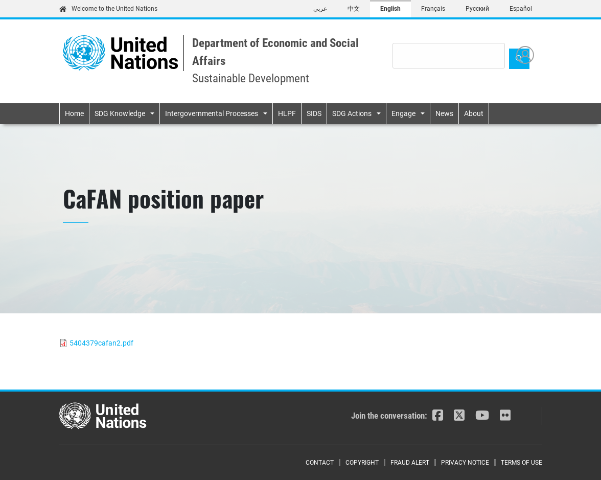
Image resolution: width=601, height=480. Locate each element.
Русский (477, 8)
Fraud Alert (409, 462)
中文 (354, 8)
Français (433, 8)
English (390, 8)
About (473, 113)
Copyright (362, 462)
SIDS (314, 113)
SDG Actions (352, 113)
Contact (320, 462)
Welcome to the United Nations (108, 8)
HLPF (287, 113)
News (444, 113)
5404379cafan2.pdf (101, 343)
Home (74, 113)
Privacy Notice (465, 462)
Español (521, 8)
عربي (320, 8)
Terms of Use (521, 462)
